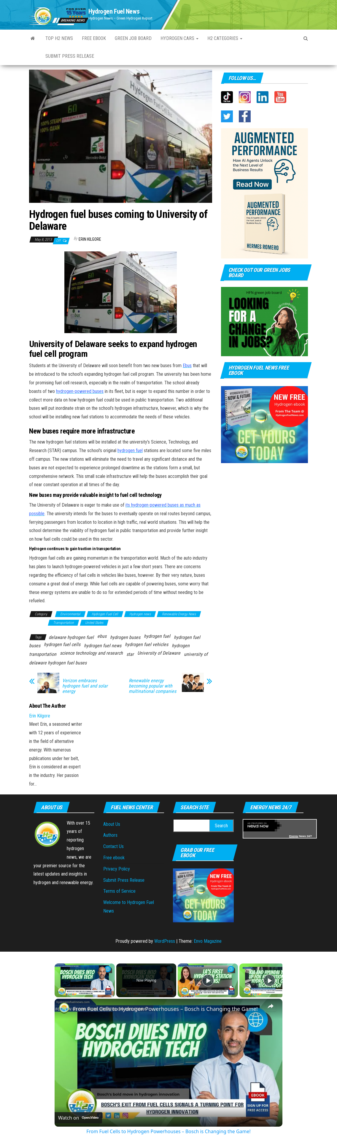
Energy (293, 836)
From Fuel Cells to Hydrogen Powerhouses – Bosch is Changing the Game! (165, 1008)
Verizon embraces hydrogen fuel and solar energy (85, 686)
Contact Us (113, 846)
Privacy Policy (116, 869)
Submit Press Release (69, 56)
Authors (110, 835)
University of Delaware (158, 653)
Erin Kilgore (90, 239)
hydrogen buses (125, 637)
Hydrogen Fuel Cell (105, 614)
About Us (111, 824)
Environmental (70, 614)
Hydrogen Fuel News (113, 11)
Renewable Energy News (179, 614)
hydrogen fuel (157, 636)
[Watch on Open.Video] (78, 1117)
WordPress (164, 941)
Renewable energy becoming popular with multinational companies (152, 686)
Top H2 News (59, 38)
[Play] (208, 980)
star (130, 654)
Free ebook (94, 38)
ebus (101, 636)
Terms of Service (119, 891)
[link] (64, 1008)
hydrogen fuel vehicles (146, 644)
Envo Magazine (208, 941)
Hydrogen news (140, 614)
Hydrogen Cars (179, 38)
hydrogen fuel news (102, 645)
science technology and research (91, 653)
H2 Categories (224, 38)
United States (94, 623)
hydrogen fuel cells (62, 644)
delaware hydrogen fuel (71, 637)
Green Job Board (133, 38)
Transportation (63, 623)
